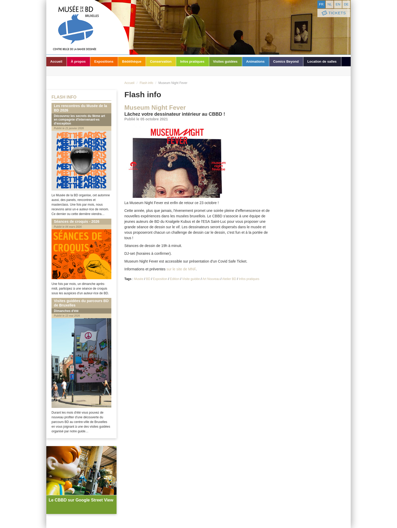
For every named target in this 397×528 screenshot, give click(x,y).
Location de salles (322, 61)
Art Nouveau (211, 279)
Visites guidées (225, 61)
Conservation (160, 61)
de (346, 4)
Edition (175, 279)
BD (148, 279)
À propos (78, 61)
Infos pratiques (192, 61)
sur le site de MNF (181, 269)
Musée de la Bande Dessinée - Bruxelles (88, 27)
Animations (255, 61)
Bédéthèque (131, 61)
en (338, 4)
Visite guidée (191, 279)
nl (330, 4)
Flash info (146, 83)
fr (321, 4)
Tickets (333, 13)
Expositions (103, 61)
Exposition (160, 279)
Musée (138, 279)
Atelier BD (229, 279)
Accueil (56, 61)
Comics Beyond (286, 61)
